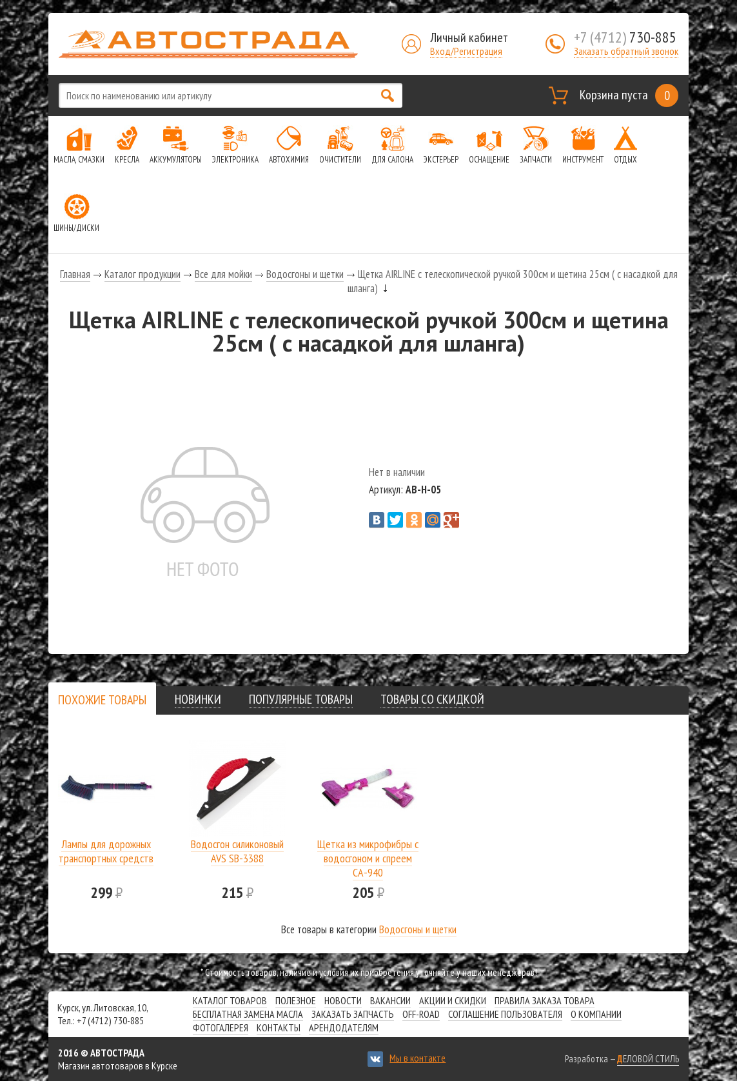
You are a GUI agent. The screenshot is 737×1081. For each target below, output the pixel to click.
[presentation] (102, 700)
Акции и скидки (452, 1000)
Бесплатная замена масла (248, 1013)
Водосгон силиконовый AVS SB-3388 (237, 851)
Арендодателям (343, 1027)
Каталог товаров (230, 1000)
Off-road (421, 1013)
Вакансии (390, 1000)
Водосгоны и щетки (305, 274)
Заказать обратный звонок (626, 51)
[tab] (102, 699)
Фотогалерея (220, 1027)
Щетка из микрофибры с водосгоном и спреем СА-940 (367, 858)
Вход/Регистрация (466, 51)
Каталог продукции (142, 274)
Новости (343, 1000)
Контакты (278, 1027)
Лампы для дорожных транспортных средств (106, 851)
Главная (75, 274)
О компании (596, 1013)
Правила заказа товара (545, 1000)
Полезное (295, 1000)
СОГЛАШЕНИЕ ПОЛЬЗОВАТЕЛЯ (505, 1013)
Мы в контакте (417, 1057)
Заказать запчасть (352, 1013)
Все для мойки (223, 274)
